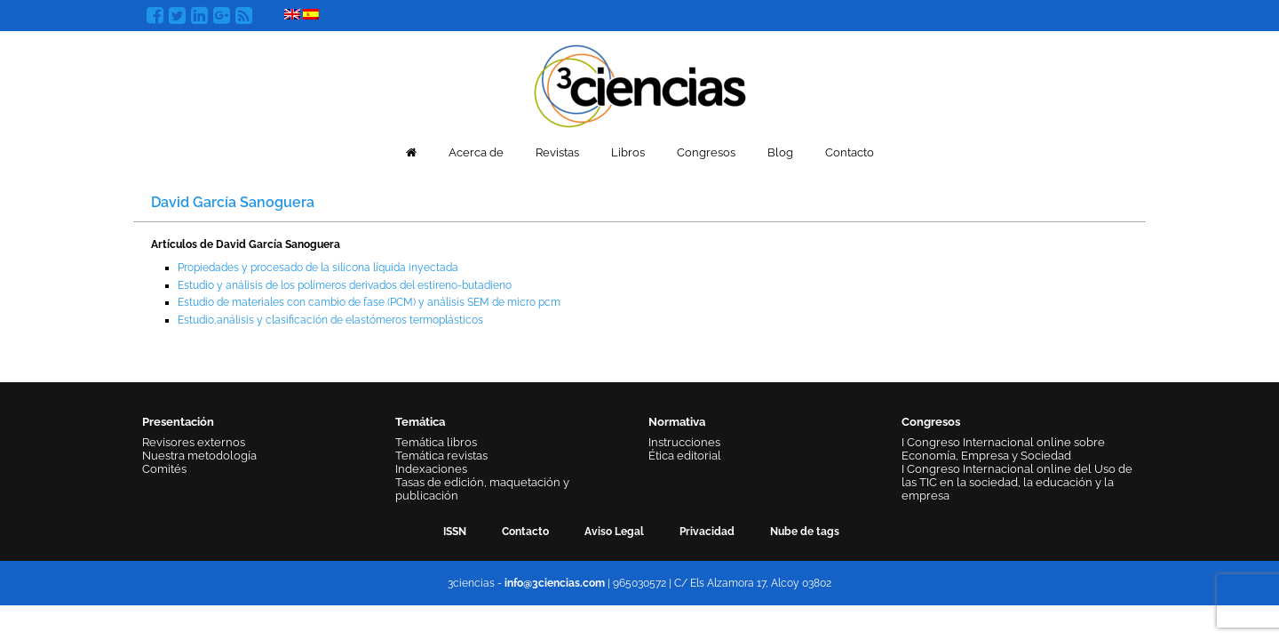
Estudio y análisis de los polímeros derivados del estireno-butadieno (345, 285)
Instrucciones (684, 442)
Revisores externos (193, 442)
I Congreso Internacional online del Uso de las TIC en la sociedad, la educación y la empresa (1017, 482)
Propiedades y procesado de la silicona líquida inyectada (318, 267)
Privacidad (707, 531)
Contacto (849, 152)
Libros (628, 152)
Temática (420, 421)
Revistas (557, 152)
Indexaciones (431, 469)
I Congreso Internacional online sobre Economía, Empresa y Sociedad (1003, 449)
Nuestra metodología (199, 455)
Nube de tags (804, 531)
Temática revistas (441, 455)
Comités (164, 469)
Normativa (676, 421)
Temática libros (436, 442)
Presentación (178, 421)
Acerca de (476, 152)
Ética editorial (684, 455)
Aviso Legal (614, 531)
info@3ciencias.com (554, 583)
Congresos (706, 152)
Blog (780, 152)
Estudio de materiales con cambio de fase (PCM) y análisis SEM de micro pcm (369, 302)
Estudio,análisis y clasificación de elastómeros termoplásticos (330, 320)
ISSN (454, 531)
